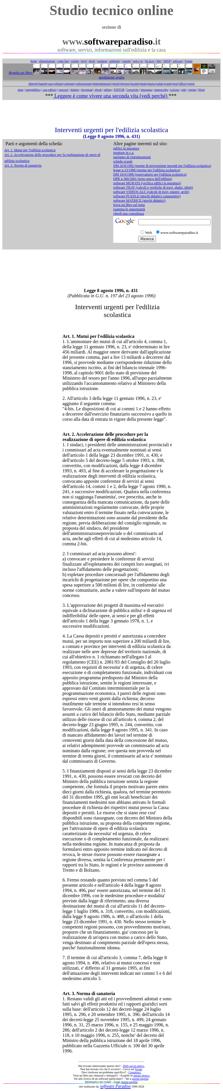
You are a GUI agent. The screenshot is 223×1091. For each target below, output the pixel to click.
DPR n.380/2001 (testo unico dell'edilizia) (142, 179)
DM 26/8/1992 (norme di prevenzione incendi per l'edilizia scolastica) (162, 166)
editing (108, 89)
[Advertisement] (111, 113)
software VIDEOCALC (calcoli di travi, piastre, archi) (151, 192)
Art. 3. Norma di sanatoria (23, 165)
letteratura (146, 89)
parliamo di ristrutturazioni (132, 157)
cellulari (58, 83)
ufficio (182, 83)
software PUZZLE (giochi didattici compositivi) (147, 196)
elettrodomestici (102, 83)
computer (69, 83)
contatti (126, 61)
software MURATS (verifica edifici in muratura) (147, 183)
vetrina (192, 89)
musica (152, 83)
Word (201, 89)
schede (75, 61)
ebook (98, 89)
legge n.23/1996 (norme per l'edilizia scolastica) (146, 170)
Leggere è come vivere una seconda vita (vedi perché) (111, 96)
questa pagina (140, 1078)
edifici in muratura (126, 148)
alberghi (33, 83)
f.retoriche (133, 89)
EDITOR (119, 89)
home (33, 61)
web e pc (138, 61)
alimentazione (47, 61)
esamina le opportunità (129, 209)
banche (43, 83)
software (178, 61)
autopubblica (33, 89)
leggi (84, 61)
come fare (63, 61)
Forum (189, 61)
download (86, 89)
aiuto (21, 89)
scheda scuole (122, 161)
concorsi (63, 89)
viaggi (191, 83)
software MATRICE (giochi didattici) (139, 200)
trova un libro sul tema (129, 205)
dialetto (74, 89)
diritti (92, 61)
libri (159, 61)
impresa (125, 83)
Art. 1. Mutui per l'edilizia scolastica (29, 150)
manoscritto (161, 89)
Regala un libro (21, 72)
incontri (134, 83)
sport (175, 83)
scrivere (174, 89)
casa (50, 83)
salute (160, 83)
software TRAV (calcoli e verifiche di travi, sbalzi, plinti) (153, 187)
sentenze (102, 61)
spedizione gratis (111, 77)
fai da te (149, 61)
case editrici (49, 89)
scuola (168, 83)
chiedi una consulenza (128, 214)
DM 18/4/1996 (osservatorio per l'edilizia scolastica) (149, 174)
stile (183, 89)
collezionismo (83, 83)
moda (143, 83)
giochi (115, 83)
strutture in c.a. (123, 153)
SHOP (166, 61)
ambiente (114, 61)
